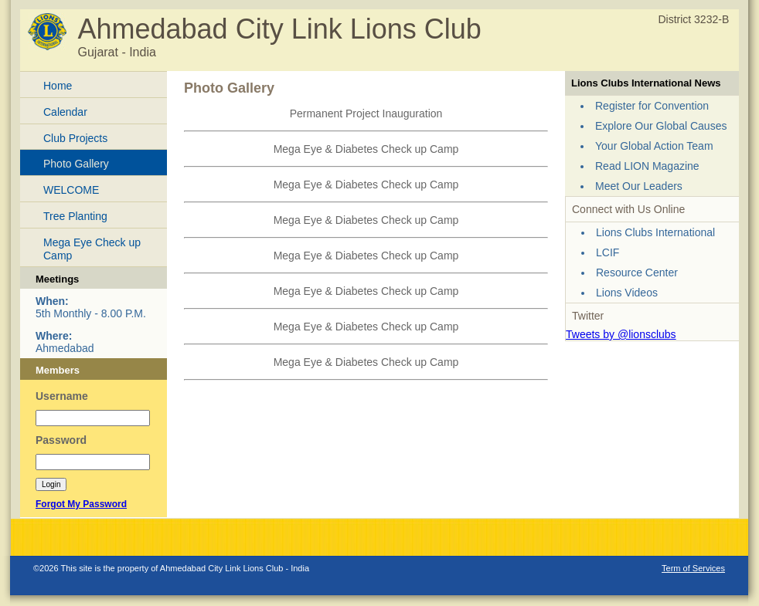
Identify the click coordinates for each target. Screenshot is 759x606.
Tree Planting (75, 216)
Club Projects (75, 138)
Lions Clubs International (655, 232)
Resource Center (637, 272)
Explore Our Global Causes (661, 126)
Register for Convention (652, 106)
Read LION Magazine (647, 166)
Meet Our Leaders (638, 186)
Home (57, 86)
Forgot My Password (81, 504)
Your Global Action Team (654, 146)
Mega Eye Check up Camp (92, 249)
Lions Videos (627, 292)
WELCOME (71, 190)
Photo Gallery (76, 163)
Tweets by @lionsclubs (621, 334)
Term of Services (693, 568)
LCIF (607, 252)
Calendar (65, 112)
